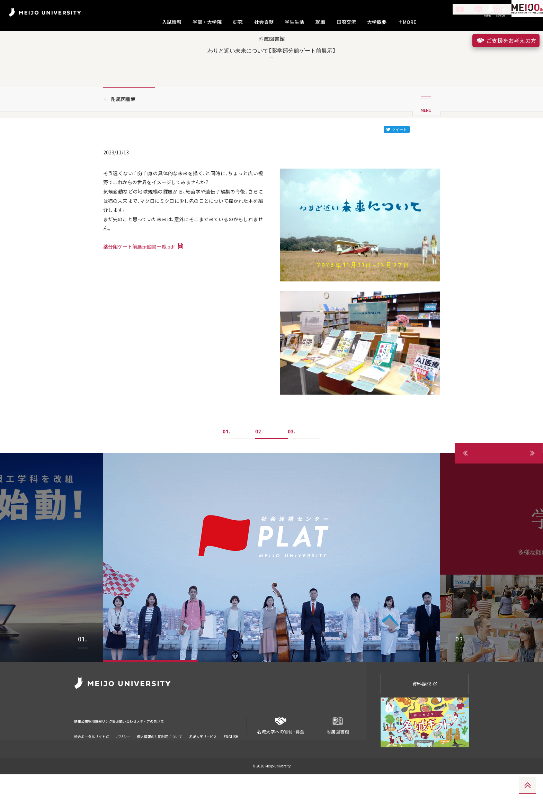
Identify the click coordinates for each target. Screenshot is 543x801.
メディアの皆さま (214, 743)
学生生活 (294, 22)
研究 (238, 22)
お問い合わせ (172, 743)
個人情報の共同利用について (159, 754)
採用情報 (112, 743)
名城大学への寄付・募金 (281, 749)
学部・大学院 (207, 22)
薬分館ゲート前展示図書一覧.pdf (144, 280)
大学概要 (376, 22)
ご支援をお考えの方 (506, 40)
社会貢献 (264, 22)
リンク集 (140, 743)
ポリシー (123, 754)
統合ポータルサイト (91, 754)
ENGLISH (231, 754)
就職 (320, 22)
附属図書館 (126, 122)
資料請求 (424, 710)
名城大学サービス (203, 754)
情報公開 (83, 743)
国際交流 (346, 22)
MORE (407, 22)
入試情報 (171, 22)
